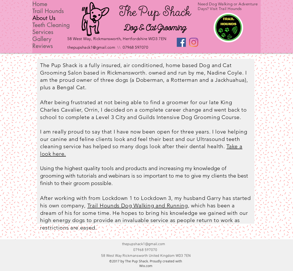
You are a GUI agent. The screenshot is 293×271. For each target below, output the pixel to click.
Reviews (42, 45)
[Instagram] (193, 42)
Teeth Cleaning (51, 24)
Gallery (41, 38)
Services (42, 31)
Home (39, 3)
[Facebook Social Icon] (181, 42)
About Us (43, 17)
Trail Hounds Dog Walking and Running (137, 205)
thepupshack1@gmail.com (91, 47)
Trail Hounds (48, 10)
